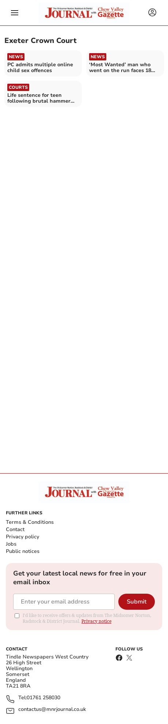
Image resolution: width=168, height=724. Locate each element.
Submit (136, 602)
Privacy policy (22, 536)
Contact (15, 529)
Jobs (11, 544)
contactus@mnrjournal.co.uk (52, 710)
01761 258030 (43, 698)
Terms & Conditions (30, 522)
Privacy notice (96, 621)
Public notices (22, 551)
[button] (14, 12)
